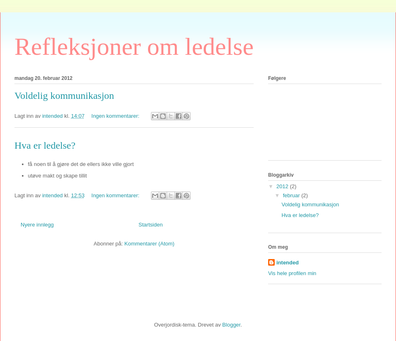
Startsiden (151, 225)
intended (287, 262)
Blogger (231, 325)
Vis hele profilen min (292, 273)
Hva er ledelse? (44, 145)
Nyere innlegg (37, 225)
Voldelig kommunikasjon (64, 95)
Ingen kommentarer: (116, 116)
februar (292, 195)
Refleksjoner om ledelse (134, 46)
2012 (283, 186)
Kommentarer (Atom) (149, 244)
